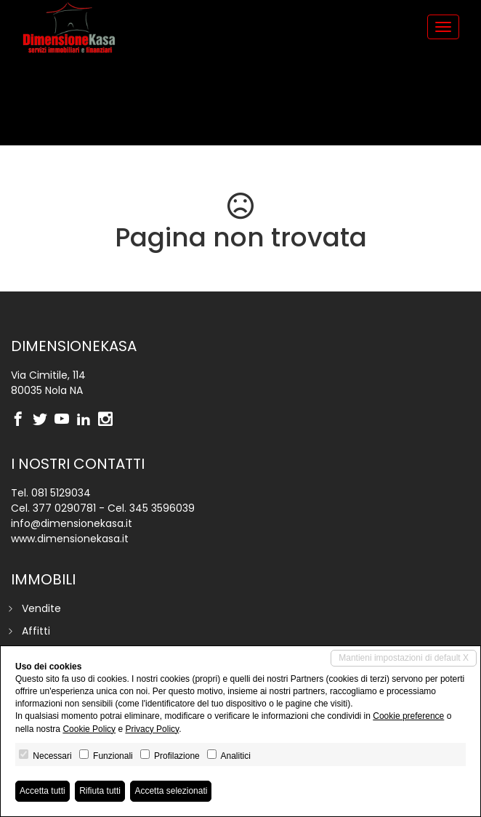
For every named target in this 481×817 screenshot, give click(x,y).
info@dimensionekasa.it (71, 523)
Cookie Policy (89, 729)
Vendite (41, 608)
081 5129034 (61, 493)
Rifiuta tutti (100, 791)
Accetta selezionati (170, 791)
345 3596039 (162, 508)
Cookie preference (408, 716)
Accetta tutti (42, 791)
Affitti (36, 631)
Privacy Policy (152, 729)
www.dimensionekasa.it (70, 538)
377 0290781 (64, 508)
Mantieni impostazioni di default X (404, 658)
